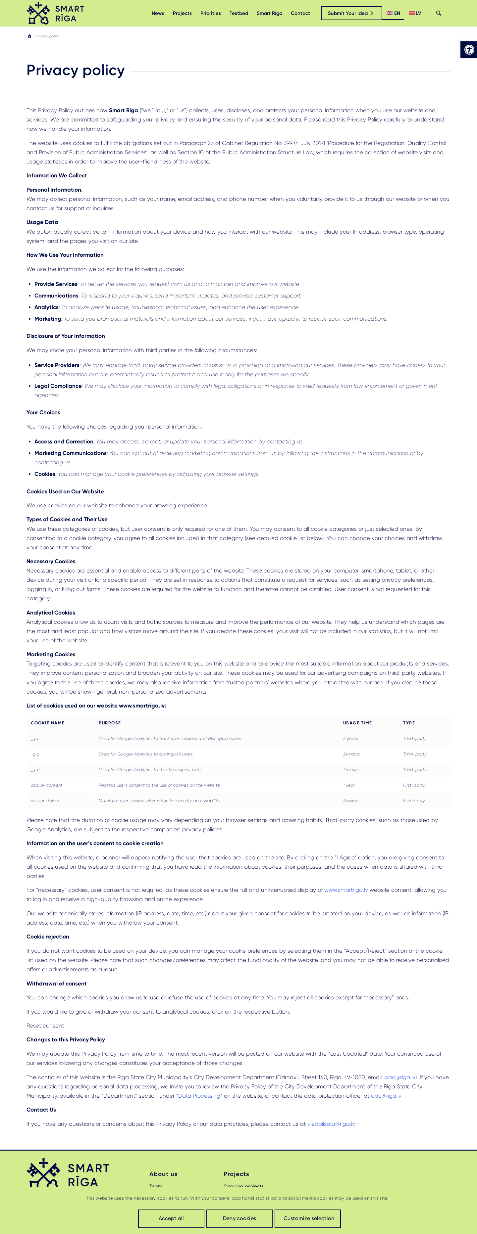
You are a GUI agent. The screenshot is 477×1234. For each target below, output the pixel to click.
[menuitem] (158, 13)
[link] (468, 49)
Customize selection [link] (309, 1218)
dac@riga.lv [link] (386, 1095)
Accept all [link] (171, 1218)
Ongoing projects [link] (244, 1186)
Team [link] (155, 1186)
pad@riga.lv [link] (400, 1077)
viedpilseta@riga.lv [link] (331, 1123)
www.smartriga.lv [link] (346, 890)
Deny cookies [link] (239, 1218)
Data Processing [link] (199, 1095)
